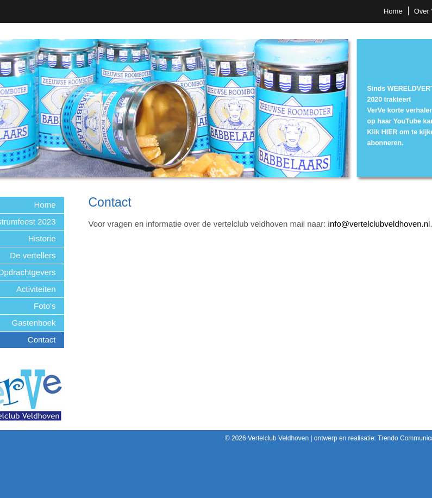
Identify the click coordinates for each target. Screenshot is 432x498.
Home (393, 11)
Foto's (44, 305)
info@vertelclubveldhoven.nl (379, 223)
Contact (42, 339)
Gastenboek (34, 322)
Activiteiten (36, 289)
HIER (389, 132)
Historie (42, 238)
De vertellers (32, 255)
